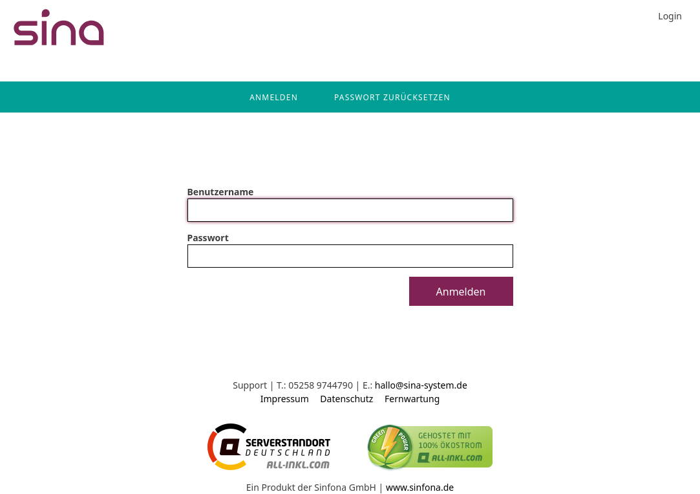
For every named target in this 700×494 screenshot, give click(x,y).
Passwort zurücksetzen (392, 97)
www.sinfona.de (420, 487)
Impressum (284, 398)
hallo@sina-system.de (421, 385)
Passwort (208, 237)
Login (670, 16)
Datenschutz (346, 398)
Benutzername (220, 192)
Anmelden (273, 97)
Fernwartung (412, 398)
